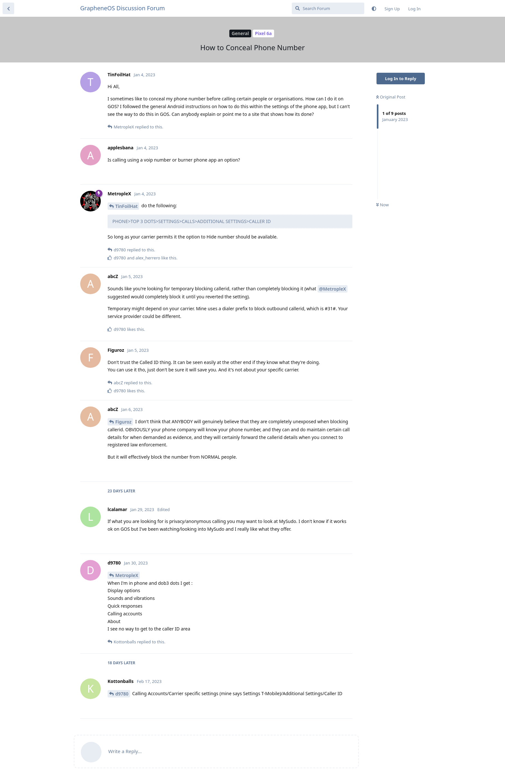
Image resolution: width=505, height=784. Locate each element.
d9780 (122, 694)
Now (382, 205)
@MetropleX (332, 289)
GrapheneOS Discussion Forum (122, 8)
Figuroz (123, 422)
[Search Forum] (328, 8)
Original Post (390, 97)
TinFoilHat (126, 206)
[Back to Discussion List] (8, 8)
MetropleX (126, 575)
